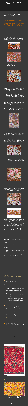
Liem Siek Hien (13, 276)
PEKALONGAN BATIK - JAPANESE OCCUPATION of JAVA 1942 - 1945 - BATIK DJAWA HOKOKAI (14, 397)
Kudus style (11, 276)
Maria (6, 327)
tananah (19, 276)
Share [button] (4, 275)
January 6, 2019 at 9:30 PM (12, 314)
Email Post (6, 275)
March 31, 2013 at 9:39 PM (11, 280)
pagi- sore (17, 276)
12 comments (6, 379)
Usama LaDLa (7, 323)
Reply (6, 282)
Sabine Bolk (7, 280)
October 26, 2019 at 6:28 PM (13, 323)
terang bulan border (22, 276)
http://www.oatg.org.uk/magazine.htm (8, 256)
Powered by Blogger (14, 403)
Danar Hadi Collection (7, 276)
